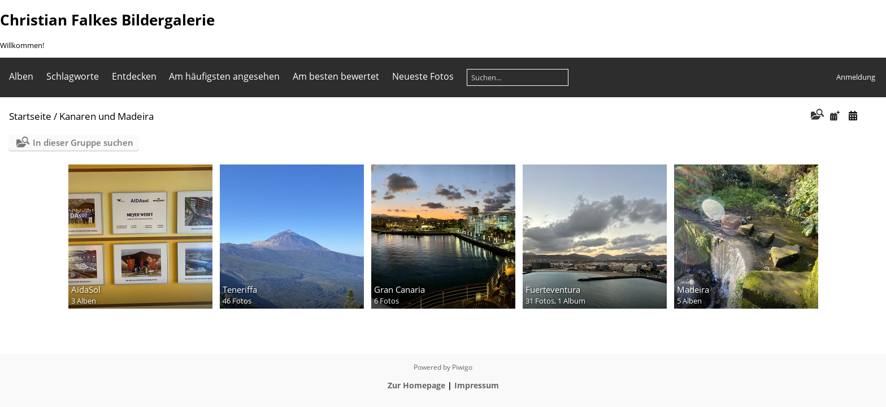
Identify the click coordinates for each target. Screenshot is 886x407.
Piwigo (462, 367)
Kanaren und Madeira (106, 116)
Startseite (30, 116)
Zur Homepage (416, 385)
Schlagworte (72, 76)
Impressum (476, 385)
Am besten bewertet (336, 76)
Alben (21, 76)
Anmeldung (855, 77)
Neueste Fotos (423, 76)
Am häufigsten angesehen (224, 76)
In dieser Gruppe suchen (83, 142)
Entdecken (134, 76)
